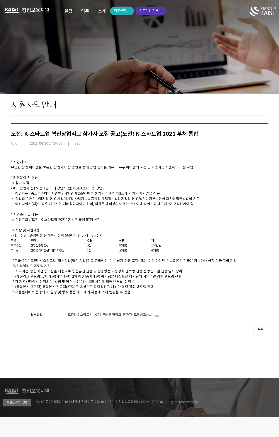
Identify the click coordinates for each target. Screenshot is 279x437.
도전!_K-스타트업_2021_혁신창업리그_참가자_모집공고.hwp (110, 315)
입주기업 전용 (149, 11)
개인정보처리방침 (17, 402)
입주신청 (120, 11)
